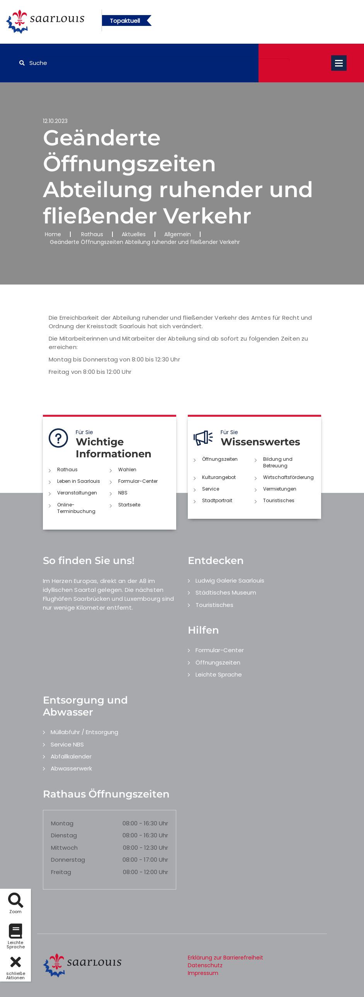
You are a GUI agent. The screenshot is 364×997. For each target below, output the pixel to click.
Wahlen (127, 469)
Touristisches (278, 500)
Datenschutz (205, 965)
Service (210, 489)
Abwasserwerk (71, 768)
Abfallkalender (71, 756)
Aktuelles (134, 234)
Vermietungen (279, 489)
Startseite (129, 504)
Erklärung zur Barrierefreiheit (225, 957)
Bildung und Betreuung (278, 462)
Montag (62, 823)
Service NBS (67, 744)
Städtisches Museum (226, 592)
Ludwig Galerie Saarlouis (230, 580)
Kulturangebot (219, 477)
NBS (123, 492)
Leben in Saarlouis (78, 481)
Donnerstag (68, 860)
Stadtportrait (217, 500)
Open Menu (339, 63)
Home (53, 234)
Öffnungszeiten (220, 459)
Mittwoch (64, 848)
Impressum (203, 973)
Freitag (61, 872)
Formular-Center (138, 481)
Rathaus (92, 234)
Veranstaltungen (77, 492)
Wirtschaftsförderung (288, 477)
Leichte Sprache (219, 674)
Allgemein (177, 234)
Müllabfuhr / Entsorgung (84, 732)
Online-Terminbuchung (76, 508)
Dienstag (64, 835)
